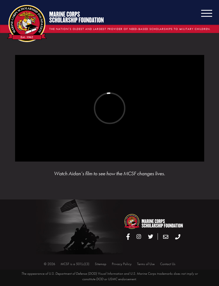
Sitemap (100, 264)
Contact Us (167, 264)
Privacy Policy (122, 264)
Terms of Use (146, 264)
